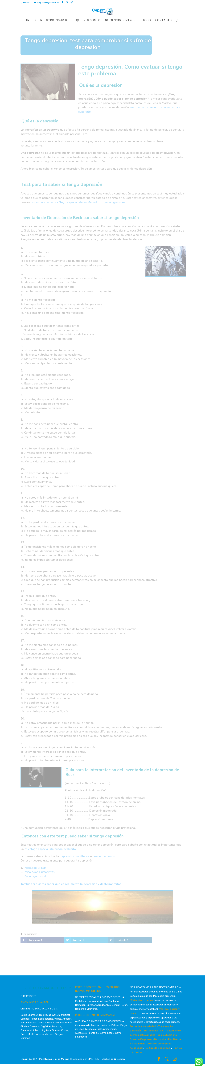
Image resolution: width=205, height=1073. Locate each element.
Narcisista (160, 1039)
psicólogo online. (115, 202)
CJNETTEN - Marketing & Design (106, 1059)
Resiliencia (174, 1039)
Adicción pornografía (159, 1043)
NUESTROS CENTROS (120, 21)
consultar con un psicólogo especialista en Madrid (64, 202)
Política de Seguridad (157, 1048)
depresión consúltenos (74, 856)
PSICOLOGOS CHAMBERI (34, 1002)
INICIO (31, 21)
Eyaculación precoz (141, 1039)
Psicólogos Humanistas (39, 872)
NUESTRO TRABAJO (54, 21)
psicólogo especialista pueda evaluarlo (50, 849)
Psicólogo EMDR (35, 868)
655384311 (27, 2)
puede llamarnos (104, 856)
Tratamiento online (142, 1000)
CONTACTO (163, 21)
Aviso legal (136, 1048)
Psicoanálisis (137, 1043)
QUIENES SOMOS (88, 21)
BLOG (147, 21)
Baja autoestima (167, 1035)
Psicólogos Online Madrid (54, 1059)
